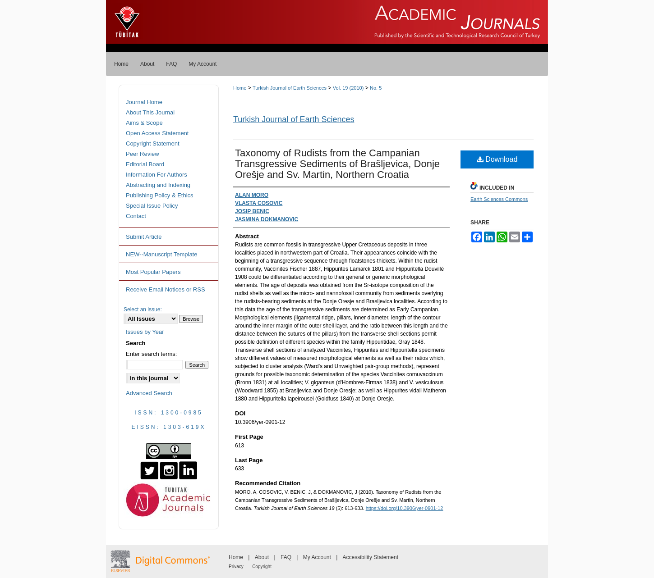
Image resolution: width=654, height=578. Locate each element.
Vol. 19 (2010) (348, 88)
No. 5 (376, 88)
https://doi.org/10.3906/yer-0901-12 (404, 508)
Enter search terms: (151, 353)
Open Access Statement (157, 133)
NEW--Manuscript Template (161, 254)
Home (239, 88)
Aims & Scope (144, 122)
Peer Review (142, 153)
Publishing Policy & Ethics (159, 195)
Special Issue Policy (152, 205)
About (262, 557)
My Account (317, 557)
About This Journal (150, 112)
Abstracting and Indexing (158, 185)
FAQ (286, 557)
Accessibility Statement (370, 557)
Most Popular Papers (153, 272)
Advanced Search (149, 393)
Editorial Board (145, 164)
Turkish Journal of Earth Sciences (290, 88)
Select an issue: (143, 309)
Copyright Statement (153, 143)
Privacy (236, 566)
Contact (136, 216)
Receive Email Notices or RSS (165, 289)
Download (497, 159)
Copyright (262, 566)
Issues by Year (145, 331)
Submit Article (143, 236)
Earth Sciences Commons (499, 199)
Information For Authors (156, 174)
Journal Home (144, 102)
